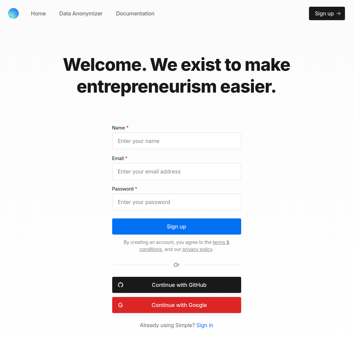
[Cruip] (13, 13)
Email (120, 158)
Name (120, 128)
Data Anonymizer (81, 13)
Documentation (135, 13)
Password (124, 189)
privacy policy (197, 249)
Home (38, 13)
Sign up (176, 226)
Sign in (204, 325)
